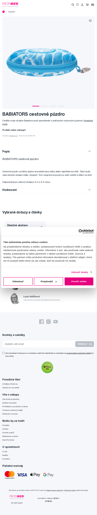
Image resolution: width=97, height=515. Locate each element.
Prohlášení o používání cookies (15, 406)
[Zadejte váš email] (39, 344)
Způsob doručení (9, 403)
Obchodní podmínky (10, 399)
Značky (5, 429)
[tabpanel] (48, 63)
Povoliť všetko (79, 281)
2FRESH (48, 501)
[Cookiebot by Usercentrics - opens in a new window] (81, 231)
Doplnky (11, 12)
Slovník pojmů (8, 432)
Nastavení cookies (10, 414)
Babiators (13, 136)
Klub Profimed (8, 440)
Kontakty (6, 459)
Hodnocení (9, 189)
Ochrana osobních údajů (12, 410)
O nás (4, 451)
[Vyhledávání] (73, 4)
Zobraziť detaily (79, 272)
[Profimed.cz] (10, 5)
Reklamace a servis (10, 436)
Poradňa (5, 425)
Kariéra (5, 455)
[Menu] (93, 4)
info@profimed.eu (10, 384)
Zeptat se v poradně (10, 387)
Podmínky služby (70, 490)
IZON (56, 498)
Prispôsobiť (49, 281)
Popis (6, 151)
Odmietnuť (18, 281)
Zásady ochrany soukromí (54, 490)
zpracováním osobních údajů (78, 353)
